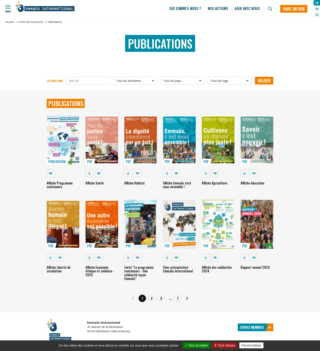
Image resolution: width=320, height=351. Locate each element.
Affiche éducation (252, 183)
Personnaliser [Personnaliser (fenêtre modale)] (251, 345)
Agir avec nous (247, 8)
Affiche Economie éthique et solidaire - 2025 (100, 271)
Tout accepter (196, 345)
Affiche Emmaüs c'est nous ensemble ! (177, 185)
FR (317, 3)
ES (317, 14)
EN (317, 9)
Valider (264, 81)
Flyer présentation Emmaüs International (178, 269)
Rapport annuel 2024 (255, 267)
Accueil (10, 22)
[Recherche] (270, 9)
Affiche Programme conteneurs (60, 185)
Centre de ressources (30, 22)
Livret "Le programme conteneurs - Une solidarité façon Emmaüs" (139, 273)
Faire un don (294, 9)
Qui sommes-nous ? (185, 8)
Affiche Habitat (134, 183)
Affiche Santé (95, 183)
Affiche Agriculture (214, 183)
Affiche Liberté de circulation (59, 269)
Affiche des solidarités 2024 (217, 269)
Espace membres (255, 327)
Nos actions (218, 8)
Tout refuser (224, 345)
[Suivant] (187, 298)
